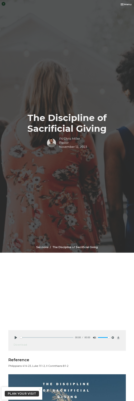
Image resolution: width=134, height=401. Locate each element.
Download (20, 344)
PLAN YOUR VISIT (22, 393)
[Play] (15, 337)
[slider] (47, 337)
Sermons (42, 247)
